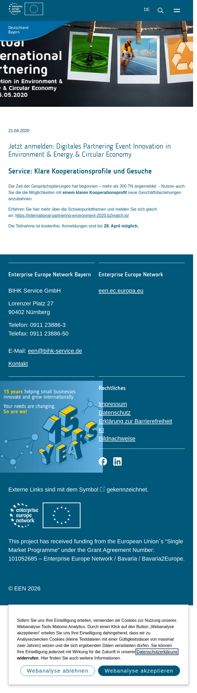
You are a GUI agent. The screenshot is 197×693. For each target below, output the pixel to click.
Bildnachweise (117, 438)
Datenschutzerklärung (157, 652)
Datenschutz (115, 412)
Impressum (113, 404)
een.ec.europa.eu (121, 290)
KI (101, 430)
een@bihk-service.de (55, 351)
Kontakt (18, 363)
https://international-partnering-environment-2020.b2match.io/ (72, 215)
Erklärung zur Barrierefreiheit (135, 421)
